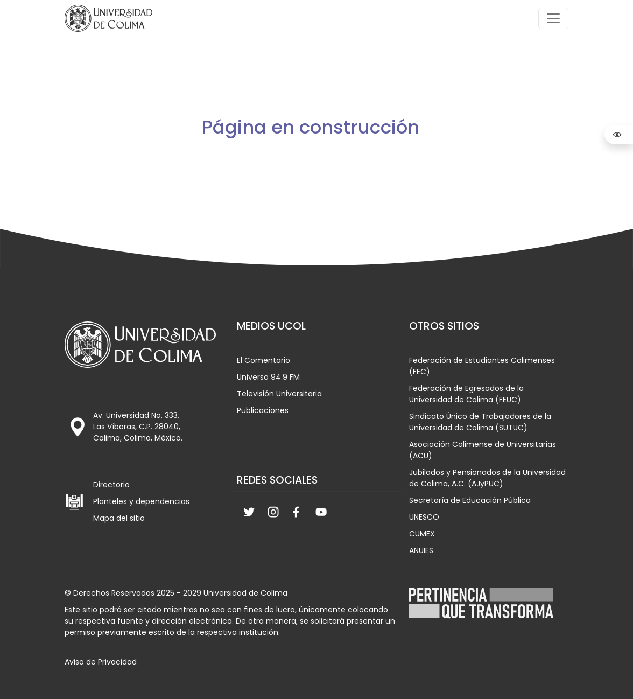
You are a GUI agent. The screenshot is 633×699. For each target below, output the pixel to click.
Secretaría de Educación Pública (470, 500)
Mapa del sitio (119, 518)
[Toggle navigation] (553, 18)
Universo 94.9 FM (268, 377)
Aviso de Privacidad (101, 661)
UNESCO (424, 517)
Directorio (111, 484)
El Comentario (263, 360)
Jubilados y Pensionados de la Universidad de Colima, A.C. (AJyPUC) (487, 478)
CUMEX (422, 533)
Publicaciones (263, 410)
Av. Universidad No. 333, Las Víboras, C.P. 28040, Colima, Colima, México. (137, 426)
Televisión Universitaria (279, 393)
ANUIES (421, 550)
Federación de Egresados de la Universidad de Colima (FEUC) (466, 394)
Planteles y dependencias (141, 501)
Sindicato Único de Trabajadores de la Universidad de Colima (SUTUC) (480, 422)
